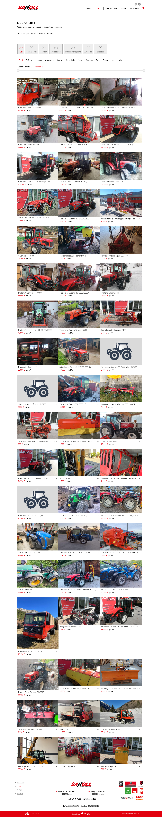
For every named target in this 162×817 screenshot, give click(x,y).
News (116, 9)
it (139, 4)
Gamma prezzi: (24, 67)
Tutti (21, 52)
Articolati (88, 52)
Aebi (113, 60)
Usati (19, 786)
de (136, 4)
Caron (59, 60)
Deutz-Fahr (70, 60)
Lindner (39, 60)
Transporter (31, 52)
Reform (29, 60)
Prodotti (20, 782)
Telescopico (101, 52)
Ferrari (105, 60)
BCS (97, 60)
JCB (120, 60)
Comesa (89, 60)
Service (20, 793)
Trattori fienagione (73, 52)
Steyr (80, 60)
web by (136, 813)
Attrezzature (56, 52)
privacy (124, 813)
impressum (130, 813)
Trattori (43, 52)
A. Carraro (49, 60)
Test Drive (31, 813)
